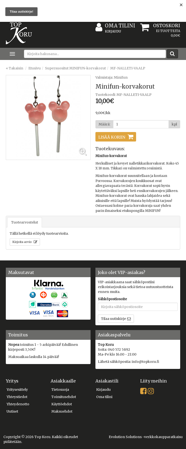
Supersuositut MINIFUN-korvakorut (75, 68)
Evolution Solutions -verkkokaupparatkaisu (146, 437)
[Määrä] (141, 124)
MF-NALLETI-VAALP (127, 68)
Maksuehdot (61, 411)
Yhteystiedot (17, 397)
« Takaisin (14, 68)
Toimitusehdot (63, 397)
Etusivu (34, 68)
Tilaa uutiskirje (113, 318)
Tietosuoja (60, 389)
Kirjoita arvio (22, 242)
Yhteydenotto (18, 404)
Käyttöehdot (61, 404)
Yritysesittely (17, 389)
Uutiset (12, 411)
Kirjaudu (113, 31)
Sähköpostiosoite (112, 299)
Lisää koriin (111, 137)
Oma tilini (115, 25)
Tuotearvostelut (24, 222)
